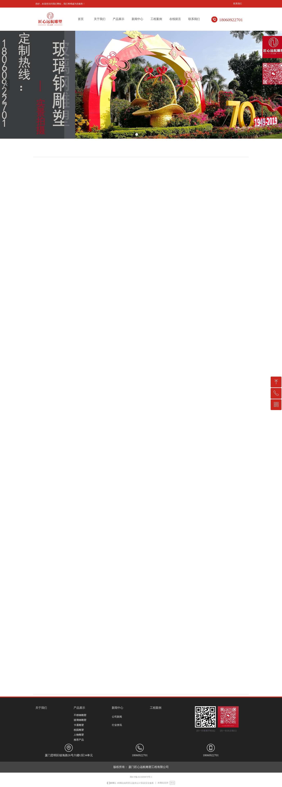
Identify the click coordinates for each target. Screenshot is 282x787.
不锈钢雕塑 (80, 715)
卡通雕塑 (79, 725)
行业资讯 (117, 725)
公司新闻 (117, 716)
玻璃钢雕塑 (80, 720)
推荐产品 (79, 739)
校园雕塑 (79, 730)
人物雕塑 (79, 734)
